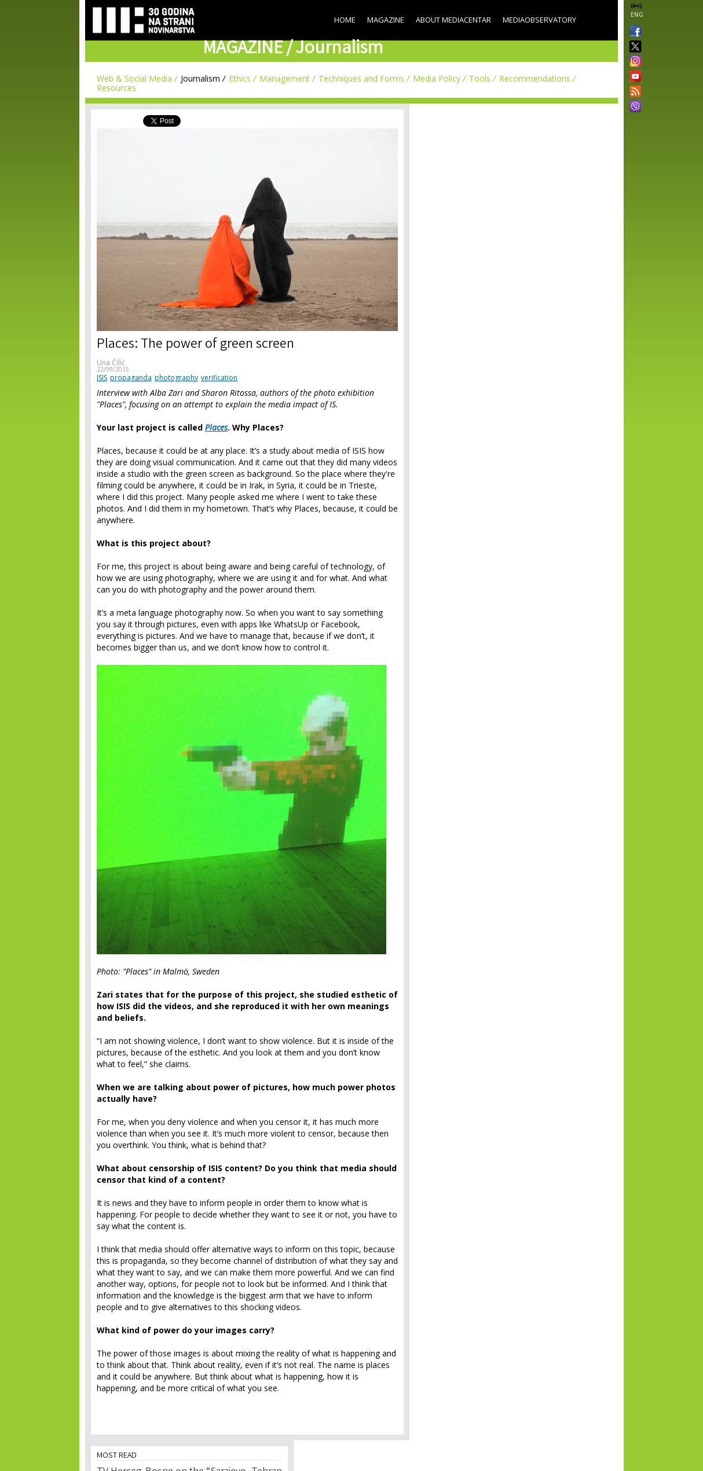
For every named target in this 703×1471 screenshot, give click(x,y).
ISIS (102, 378)
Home (345, 19)
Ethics (240, 78)
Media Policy (436, 78)
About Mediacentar (453, 19)
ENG (637, 14)
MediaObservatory (539, 19)
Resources (116, 87)
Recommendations (534, 78)
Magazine (385, 19)
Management (284, 78)
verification (219, 378)
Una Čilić (111, 362)
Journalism (200, 78)
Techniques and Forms (361, 78)
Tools (479, 78)
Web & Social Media (134, 78)
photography (176, 378)
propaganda (131, 378)
